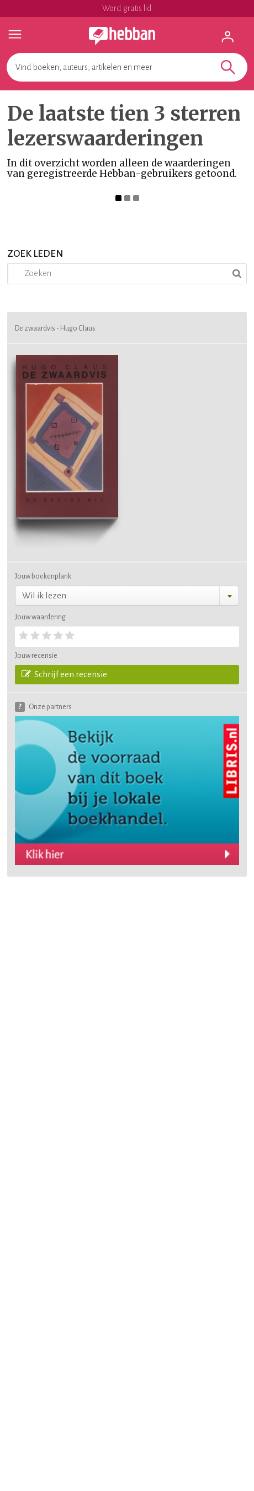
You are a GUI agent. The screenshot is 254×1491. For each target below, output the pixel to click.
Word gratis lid (127, 8)
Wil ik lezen (44, 595)
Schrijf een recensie (64, 674)
